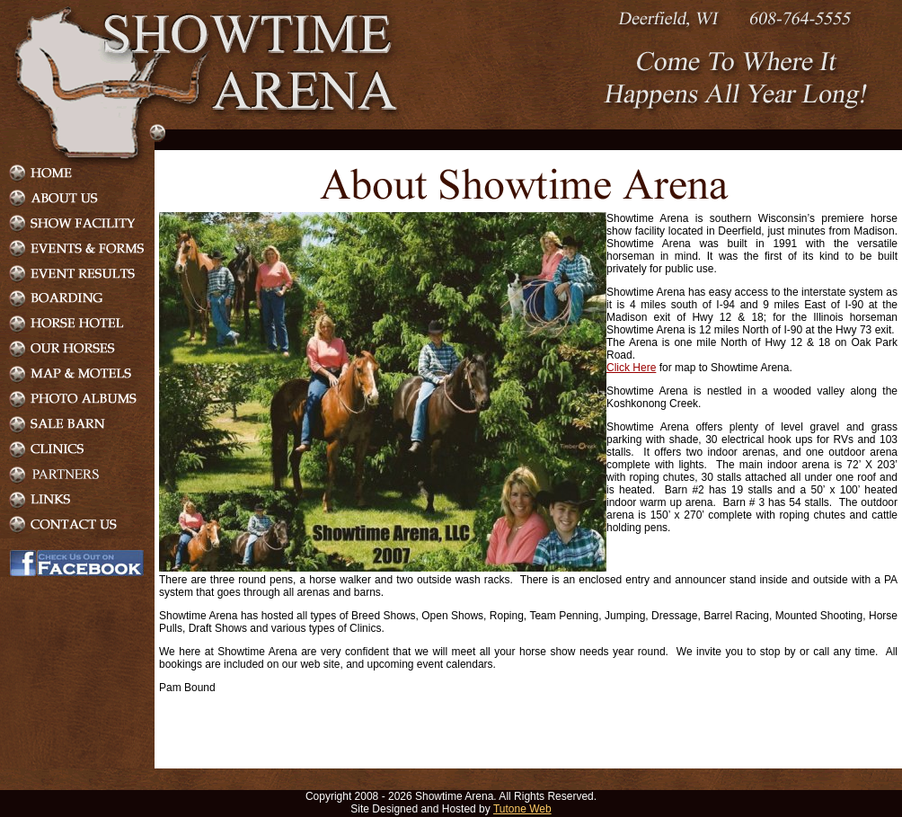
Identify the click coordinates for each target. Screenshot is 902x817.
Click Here (631, 367)
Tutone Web (522, 809)
